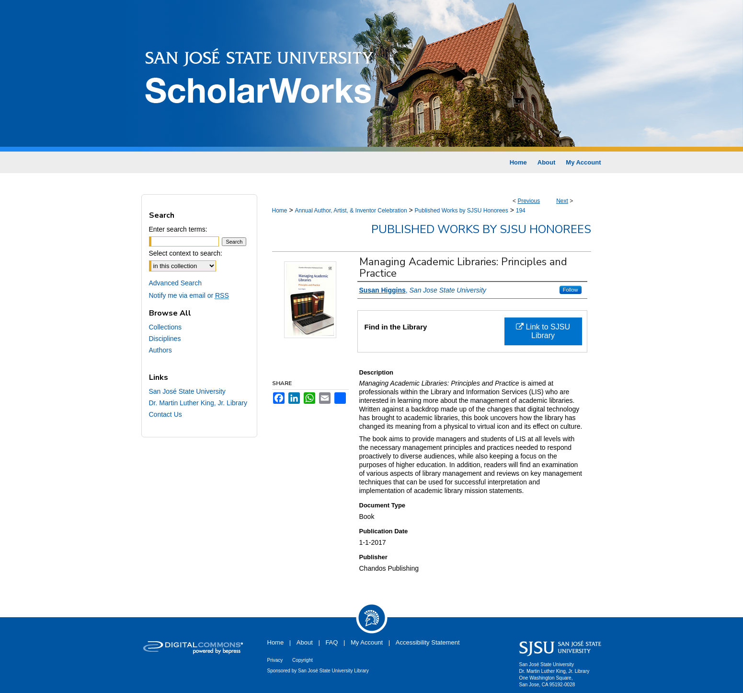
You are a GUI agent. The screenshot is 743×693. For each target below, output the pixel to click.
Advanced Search (175, 283)
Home (279, 210)
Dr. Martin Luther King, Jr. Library (198, 403)
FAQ (331, 642)
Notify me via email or (189, 295)
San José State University (187, 391)
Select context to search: (185, 253)
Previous (528, 201)
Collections (165, 327)
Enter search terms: (178, 229)
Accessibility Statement (428, 642)
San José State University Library (333, 670)
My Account (367, 642)
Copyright (302, 660)
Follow (570, 290)
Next (562, 201)
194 (521, 210)
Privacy (275, 660)
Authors (160, 350)
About (305, 642)
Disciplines (165, 338)
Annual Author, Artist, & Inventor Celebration (351, 210)
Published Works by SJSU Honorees (461, 210)
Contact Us (165, 414)
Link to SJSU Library (543, 331)
